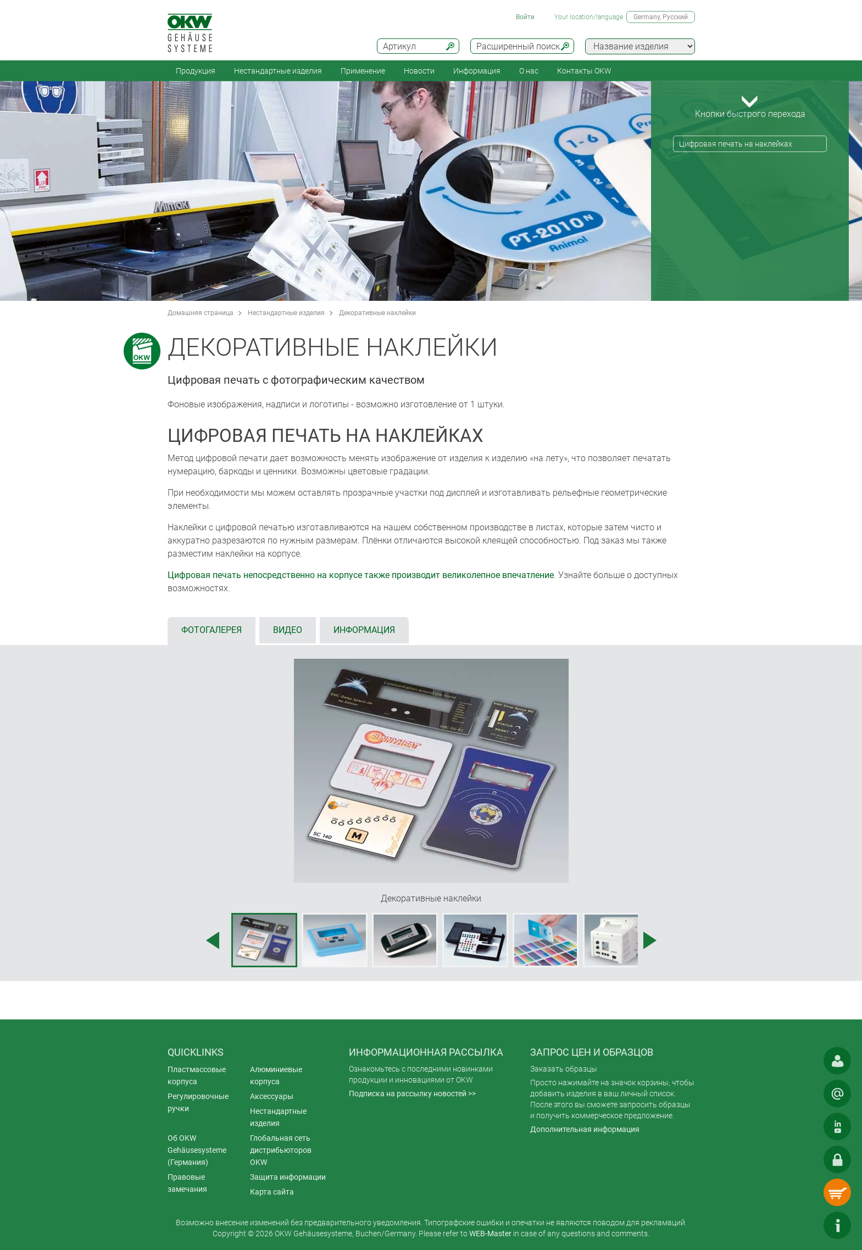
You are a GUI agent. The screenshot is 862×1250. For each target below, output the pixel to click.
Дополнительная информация (584, 1129)
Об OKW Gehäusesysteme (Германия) (197, 1150)
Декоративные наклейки (377, 313)
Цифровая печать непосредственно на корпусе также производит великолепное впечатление (361, 575)
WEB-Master (490, 1233)
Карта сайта (272, 1191)
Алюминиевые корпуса (276, 1075)
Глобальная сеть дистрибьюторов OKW (281, 1150)
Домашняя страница (200, 313)
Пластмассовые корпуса (197, 1075)
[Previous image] (213, 940)
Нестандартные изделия (278, 70)
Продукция (195, 70)
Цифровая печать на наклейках (735, 143)
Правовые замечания (187, 1183)
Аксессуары (271, 1096)
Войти (525, 17)
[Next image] (650, 940)
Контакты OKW (584, 70)
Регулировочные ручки (198, 1102)
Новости (419, 70)
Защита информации (288, 1177)
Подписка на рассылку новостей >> (412, 1093)
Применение (363, 70)
